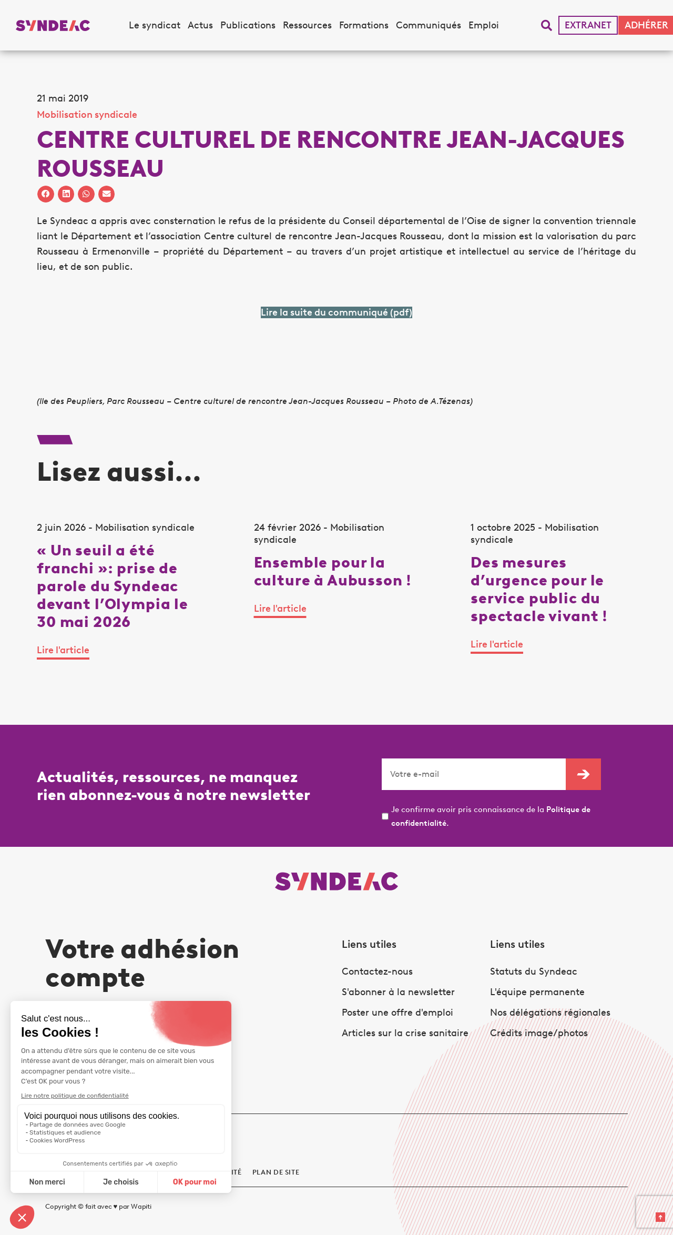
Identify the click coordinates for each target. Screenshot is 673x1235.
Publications (248, 25)
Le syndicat (154, 25)
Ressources (307, 25)
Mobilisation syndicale (87, 114)
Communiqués (428, 25)
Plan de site (276, 1172)
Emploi (483, 25)
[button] (546, 25)
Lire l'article (63, 650)
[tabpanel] (119, 598)
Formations (364, 25)
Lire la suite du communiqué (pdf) (336, 312)
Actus (200, 25)
